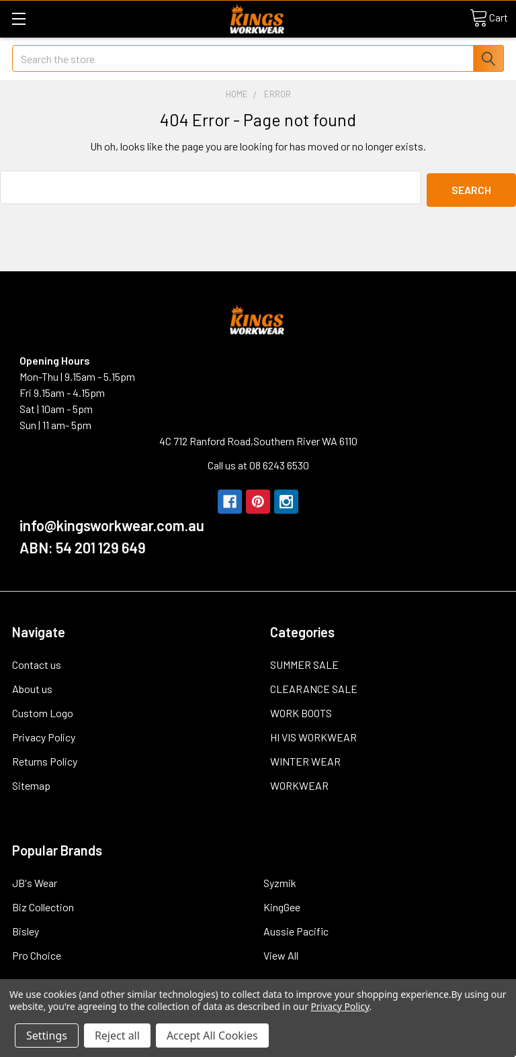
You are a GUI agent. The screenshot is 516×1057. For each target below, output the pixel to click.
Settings (46, 1035)
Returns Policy (44, 758)
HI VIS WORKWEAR (313, 734)
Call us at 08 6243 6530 (258, 462)
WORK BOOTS (301, 710)
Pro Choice (36, 952)
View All (280, 952)
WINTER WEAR (305, 758)
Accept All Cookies (212, 1035)
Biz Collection (43, 904)
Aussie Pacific (296, 928)
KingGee (281, 904)
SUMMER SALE (304, 661)
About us (32, 686)
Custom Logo (42, 710)
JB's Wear (34, 880)
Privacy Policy (43, 734)
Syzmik (279, 880)
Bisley (25, 928)
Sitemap (31, 782)
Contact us (36, 661)
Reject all (117, 1035)
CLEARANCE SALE (313, 686)
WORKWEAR (299, 782)
